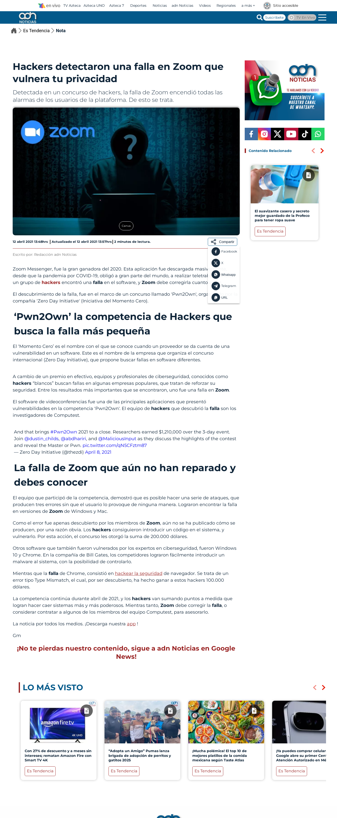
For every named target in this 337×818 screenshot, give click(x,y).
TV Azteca (72, 5)
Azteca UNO (94, 5)
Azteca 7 (116, 5)
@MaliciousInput (117, 438)
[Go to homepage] (27, 17)
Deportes (138, 5)
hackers (52, 282)
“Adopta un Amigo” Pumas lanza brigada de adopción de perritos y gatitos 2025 (139, 755)
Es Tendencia (39, 30)
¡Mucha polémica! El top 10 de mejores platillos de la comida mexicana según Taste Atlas (219, 755)
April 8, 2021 (98, 452)
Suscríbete (274, 17)
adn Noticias (182, 5)
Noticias (160, 5)
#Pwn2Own (63, 432)
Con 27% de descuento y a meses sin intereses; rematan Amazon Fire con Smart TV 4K (57, 755)
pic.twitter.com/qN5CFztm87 (115, 445)
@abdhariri (73, 438)
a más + (248, 5)
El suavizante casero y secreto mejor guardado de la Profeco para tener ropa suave (281, 215)
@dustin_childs (41, 438)
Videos (205, 5)
